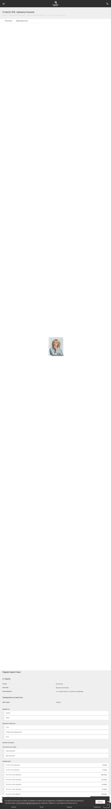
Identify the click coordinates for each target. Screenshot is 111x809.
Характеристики (22, 21)
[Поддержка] (107, 3)
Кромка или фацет (8, 742)
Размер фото (6, 761)
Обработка (5, 709)
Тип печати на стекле (9, 747)
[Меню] (3, 3)
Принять (100, 802)
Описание (8, 21)
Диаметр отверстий (8, 723)
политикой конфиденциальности (28, 803)
